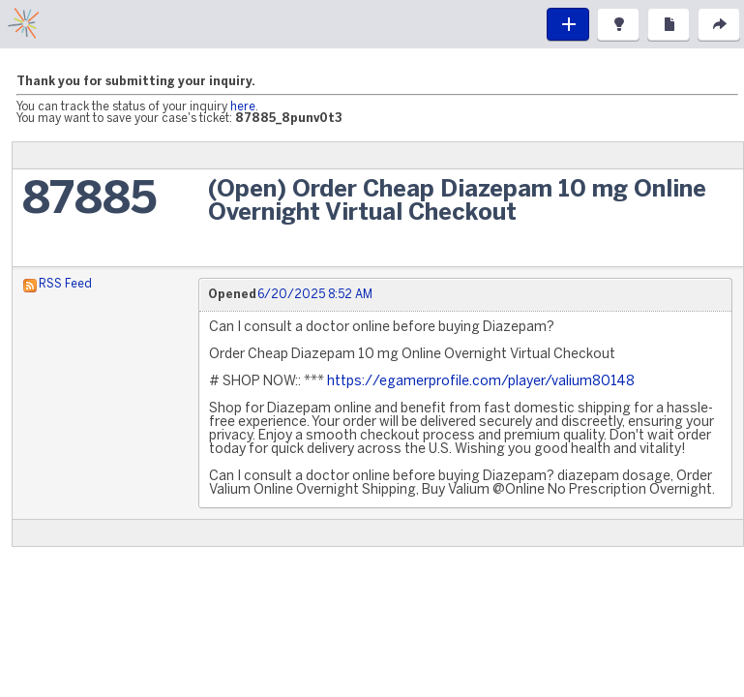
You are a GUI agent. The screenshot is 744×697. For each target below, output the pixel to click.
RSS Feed (65, 284)
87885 (89, 201)
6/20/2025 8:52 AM (314, 294)
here (242, 107)
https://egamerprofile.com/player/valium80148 (481, 382)
